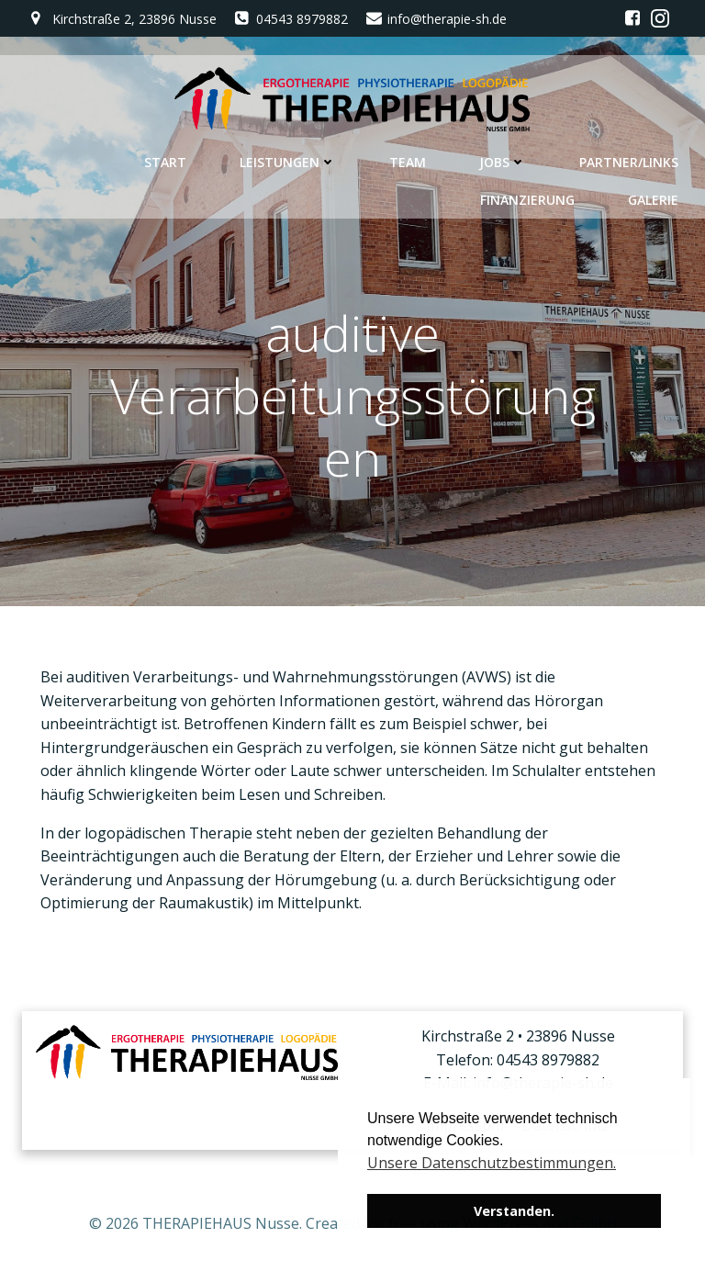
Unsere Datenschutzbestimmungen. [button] (491, 1163)
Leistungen (288, 162)
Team (407, 162)
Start (165, 162)
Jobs (502, 162)
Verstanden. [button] (514, 1211)
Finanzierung (527, 199)
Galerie (653, 199)
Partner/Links (628, 162)
